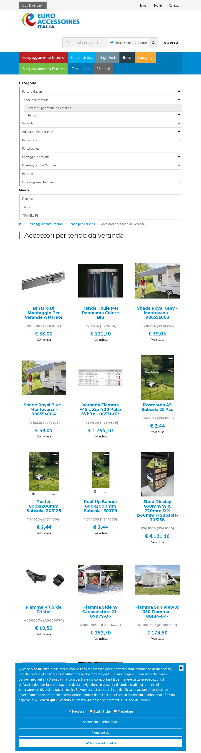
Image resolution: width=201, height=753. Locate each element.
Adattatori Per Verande (37, 133)
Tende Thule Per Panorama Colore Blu (100, 315)
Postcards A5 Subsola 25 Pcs (157, 409)
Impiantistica (82, 59)
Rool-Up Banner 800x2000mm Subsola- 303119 (100, 508)
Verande (28, 125)
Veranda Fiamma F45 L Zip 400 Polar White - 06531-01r (100, 411)
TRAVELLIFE (30, 217)
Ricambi (103, 70)
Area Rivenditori (33, 5)
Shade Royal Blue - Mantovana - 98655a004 (44, 411)
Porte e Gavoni (32, 93)
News (142, 5)
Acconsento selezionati (100, 721)
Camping (145, 59)
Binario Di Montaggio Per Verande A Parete (44, 315)
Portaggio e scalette (36, 159)
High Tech (107, 59)
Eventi (158, 5)
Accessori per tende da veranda (49, 110)
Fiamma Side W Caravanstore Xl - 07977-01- (100, 614)
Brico (127, 59)
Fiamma (27, 201)
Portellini (28, 175)
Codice (140, 44)
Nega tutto (100, 732)
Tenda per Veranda (35, 102)
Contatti (174, 5)
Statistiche (102, 711)
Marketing (125, 711)
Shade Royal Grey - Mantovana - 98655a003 (157, 315)
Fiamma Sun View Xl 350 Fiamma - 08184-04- (157, 614)
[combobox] (85, 44)
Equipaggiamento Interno (43, 59)
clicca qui (47, 700)
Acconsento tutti (100, 743)
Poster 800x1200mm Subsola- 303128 (44, 508)
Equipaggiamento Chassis (39, 184)
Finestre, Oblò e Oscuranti (39, 167)
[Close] (181, 668)
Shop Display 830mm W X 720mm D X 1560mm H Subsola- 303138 (157, 513)
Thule (26, 209)
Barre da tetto (31, 142)
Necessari (79, 711)
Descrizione (120, 44)
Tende (31, 117)
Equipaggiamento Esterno (43, 70)
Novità (171, 45)
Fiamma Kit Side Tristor (44, 611)
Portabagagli (31, 150)
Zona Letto (81, 70)
